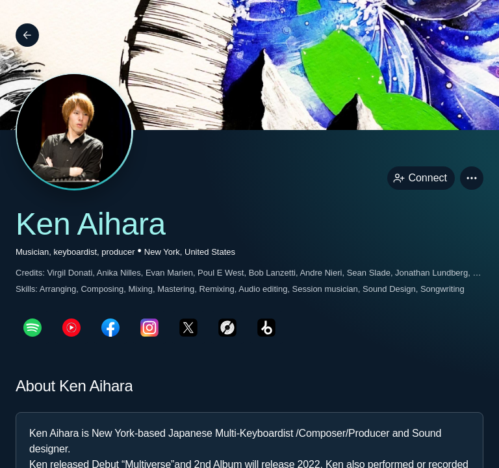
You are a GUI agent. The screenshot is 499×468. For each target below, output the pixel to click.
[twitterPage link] (188, 327)
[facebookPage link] (110, 327)
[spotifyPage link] (32, 327)
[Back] (27, 35)
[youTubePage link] (71, 327)
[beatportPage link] (266, 327)
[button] (471, 178)
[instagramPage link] (149, 327)
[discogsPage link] (227, 327)
